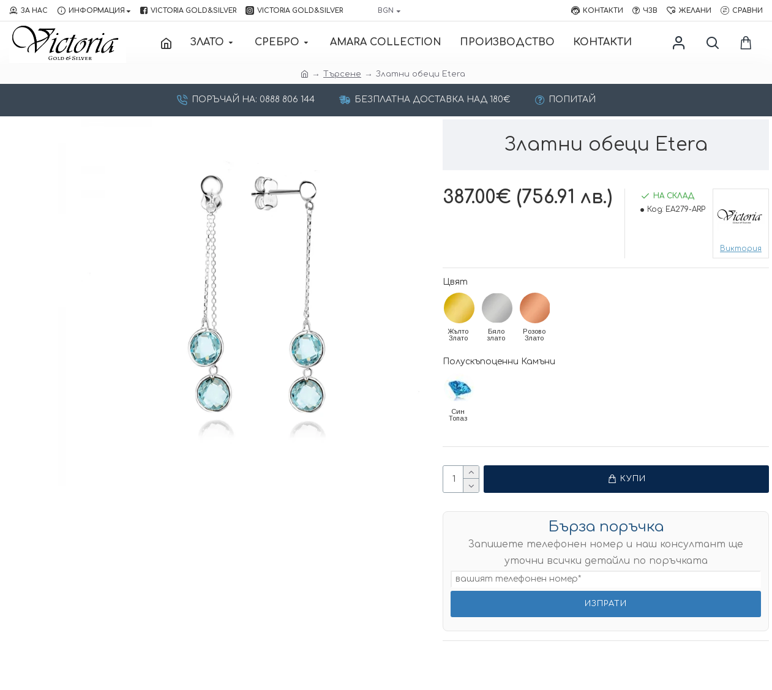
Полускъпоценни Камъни (499, 361)
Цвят (455, 282)
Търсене (342, 74)
